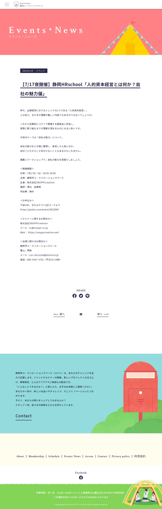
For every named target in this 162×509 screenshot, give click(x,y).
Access (89, 456)
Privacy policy (121, 456)
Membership (36, 456)
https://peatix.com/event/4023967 (39, 209)
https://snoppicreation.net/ (43, 232)
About (20, 456)
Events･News (72, 456)
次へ (99, 314)
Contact (24, 416)
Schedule (54, 456)
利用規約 (140, 456)
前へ (62, 314)
